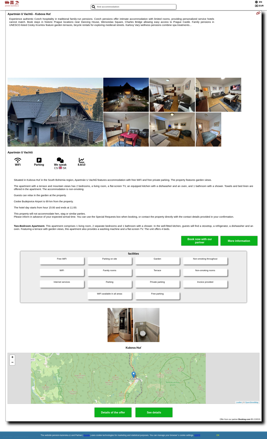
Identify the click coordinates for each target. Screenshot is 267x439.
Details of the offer (113, 412)
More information (239, 240)
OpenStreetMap (251, 402)
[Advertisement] (133, 52)
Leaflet (239, 402)
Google (86, 435)
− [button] (12, 362)
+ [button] (12, 357)
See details (154, 412)
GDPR (197, 435)
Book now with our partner (199, 241)
